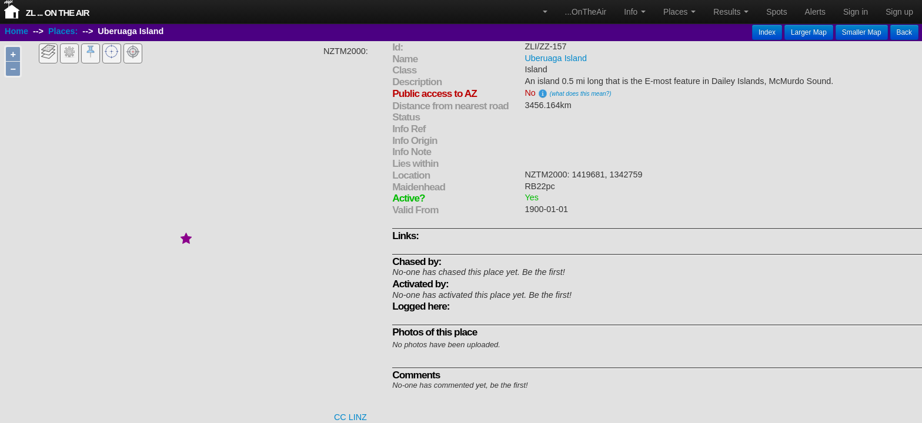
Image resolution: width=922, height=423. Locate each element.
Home (16, 31)
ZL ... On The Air (57, 13)
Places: (63, 31)
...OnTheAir (586, 11)
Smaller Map (861, 32)
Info (635, 11)
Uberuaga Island (556, 58)
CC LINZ (350, 417)
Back (904, 32)
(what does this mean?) (581, 93)
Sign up (899, 11)
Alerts (815, 11)
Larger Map (809, 32)
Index (767, 32)
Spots (776, 11)
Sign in (855, 11)
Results (731, 11)
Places (679, 11)
